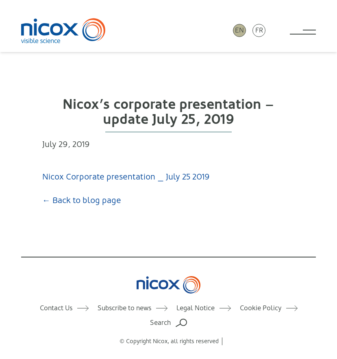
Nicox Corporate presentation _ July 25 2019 (126, 177)
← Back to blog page (81, 200)
